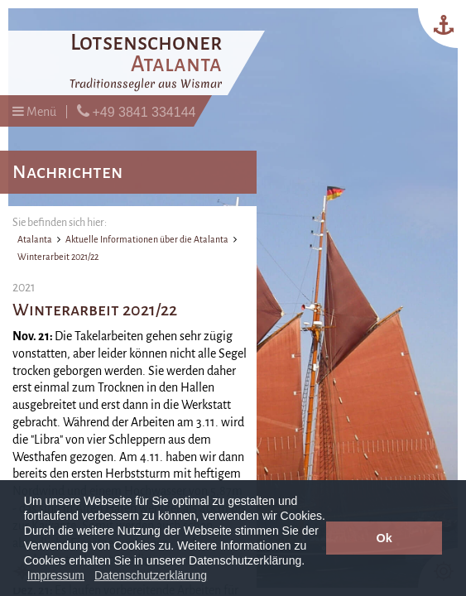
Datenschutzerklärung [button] (150, 575)
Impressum (55, 575)
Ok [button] (384, 538)
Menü (34, 111)
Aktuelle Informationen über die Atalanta (146, 239)
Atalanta (34, 239)
